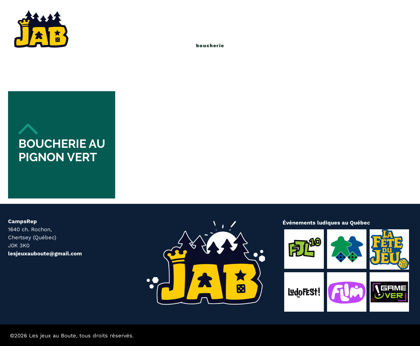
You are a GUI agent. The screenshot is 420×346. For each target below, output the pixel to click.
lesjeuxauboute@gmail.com (45, 253)
